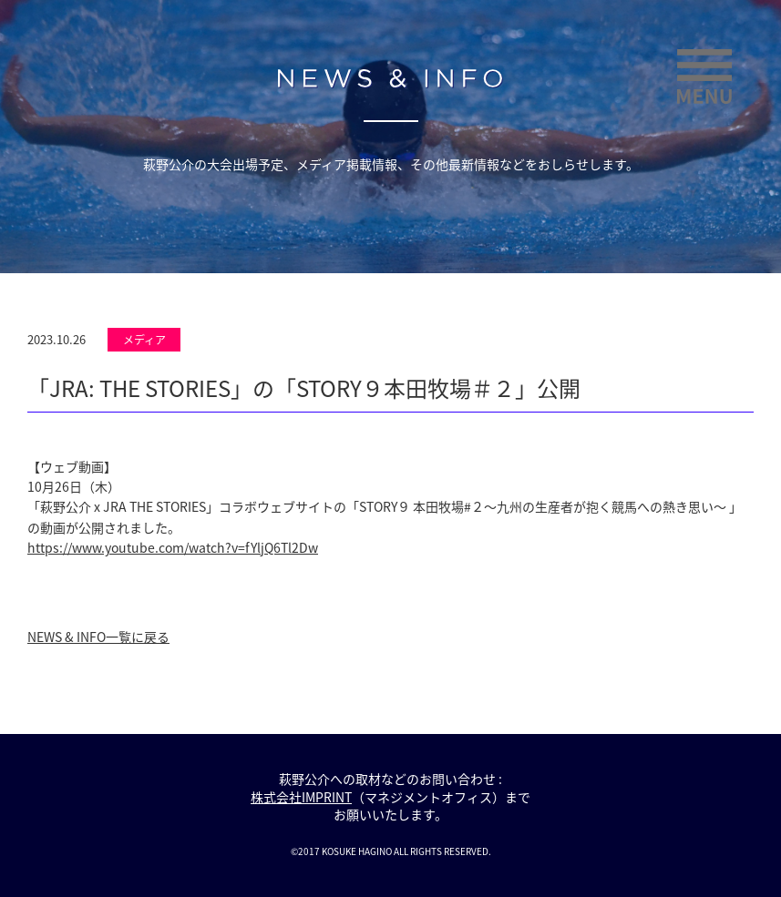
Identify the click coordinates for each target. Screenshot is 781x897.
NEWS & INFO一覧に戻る (98, 636)
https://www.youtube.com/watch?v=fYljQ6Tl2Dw (172, 547)
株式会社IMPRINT (301, 797)
